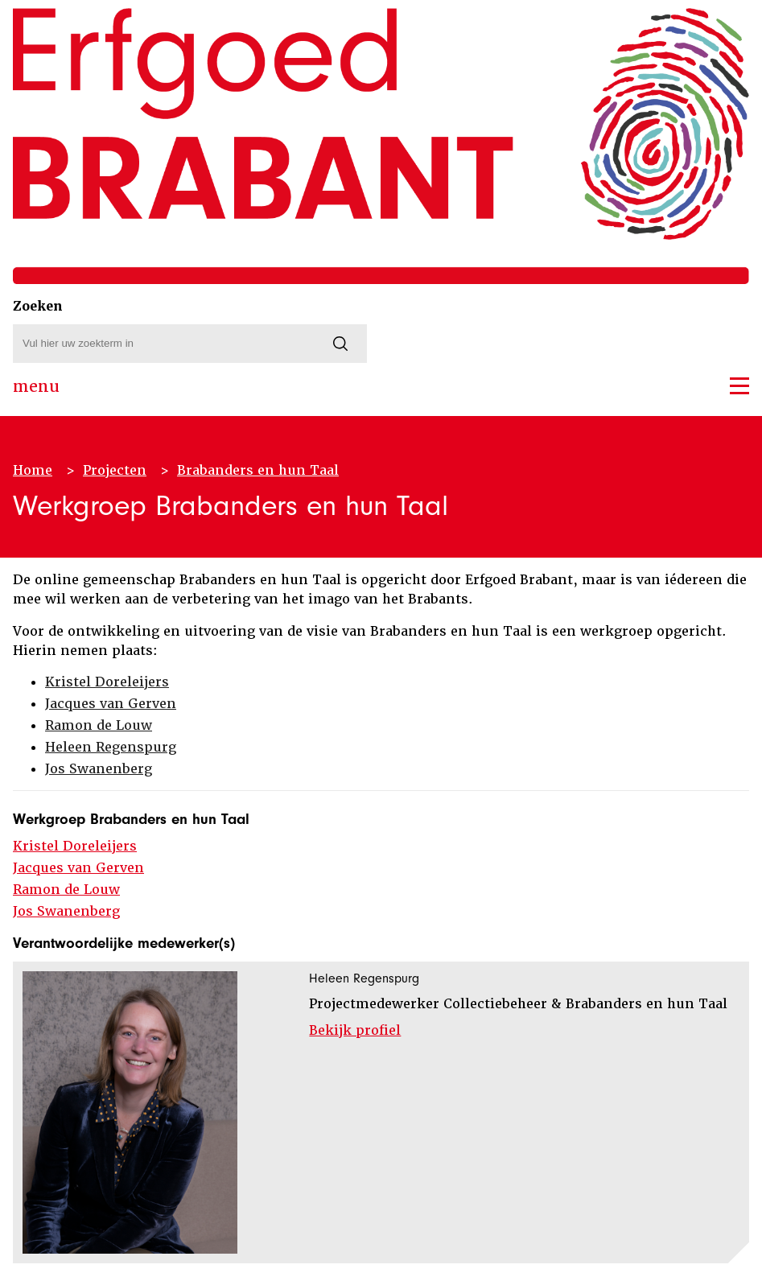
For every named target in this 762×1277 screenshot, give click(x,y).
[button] (739, 386)
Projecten (114, 470)
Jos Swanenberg (98, 768)
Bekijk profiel (355, 1030)
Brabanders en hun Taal (258, 470)
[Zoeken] (340, 343)
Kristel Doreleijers (107, 682)
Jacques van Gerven (110, 703)
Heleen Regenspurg (110, 747)
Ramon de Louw (98, 725)
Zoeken (38, 306)
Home (32, 470)
